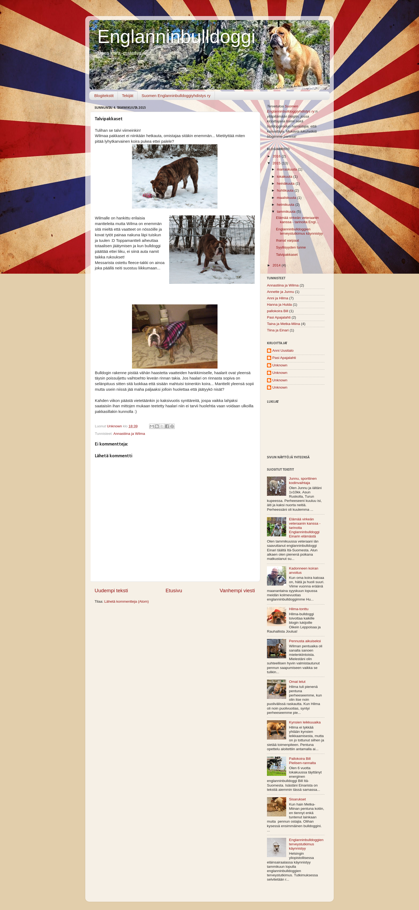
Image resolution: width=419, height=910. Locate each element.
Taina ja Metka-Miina (283, 324)
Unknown (279, 365)
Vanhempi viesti (237, 590)
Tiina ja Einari (278, 330)
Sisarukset (297, 799)
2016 (277, 156)
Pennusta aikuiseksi (305, 641)
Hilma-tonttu (298, 609)
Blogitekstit (104, 95)
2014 (277, 265)
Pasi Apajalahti (279, 317)
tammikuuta (287, 212)
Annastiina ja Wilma (129, 434)
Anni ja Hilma (277, 298)
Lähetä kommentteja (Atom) (126, 601)
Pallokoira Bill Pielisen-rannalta (302, 761)
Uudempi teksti (111, 590)
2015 (277, 163)
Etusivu (174, 590)
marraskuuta (287, 169)
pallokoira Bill (277, 311)
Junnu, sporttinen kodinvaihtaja (303, 481)
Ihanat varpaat (287, 240)
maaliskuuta (287, 198)
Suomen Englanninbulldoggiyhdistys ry (176, 95)
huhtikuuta (285, 190)
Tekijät (127, 95)
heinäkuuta (286, 183)
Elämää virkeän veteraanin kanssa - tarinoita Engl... (297, 220)
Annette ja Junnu (280, 292)
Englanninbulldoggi (176, 36)
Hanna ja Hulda (279, 305)
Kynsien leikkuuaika (305, 722)
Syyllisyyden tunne (291, 247)
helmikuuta (286, 205)
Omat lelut (297, 682)
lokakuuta (285, 177)
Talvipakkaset (287, 255)
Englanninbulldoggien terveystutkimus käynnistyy (299, 231)
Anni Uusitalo (283, 350)
